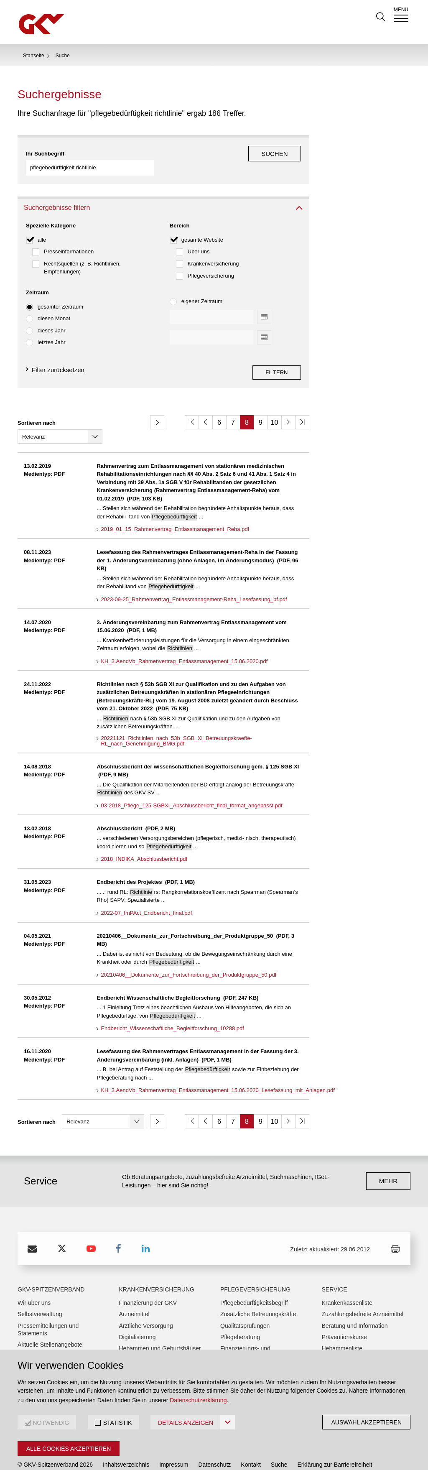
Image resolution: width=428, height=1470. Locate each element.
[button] (163, 194)
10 (274, 408)
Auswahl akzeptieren (366, 1422)
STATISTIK (117, 1422)
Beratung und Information (355, 1304)
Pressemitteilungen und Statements (48, 1308)
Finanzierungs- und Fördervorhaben (245, 1330)
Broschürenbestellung (350, 1338)
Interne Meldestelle (42, 1457)
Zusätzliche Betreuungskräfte (258, 1292)
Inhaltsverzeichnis (126, 1442)
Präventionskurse (344, 1315)
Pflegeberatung (240, 1315)
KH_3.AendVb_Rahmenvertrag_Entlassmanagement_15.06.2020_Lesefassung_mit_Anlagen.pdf (217, 1069)
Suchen (274, 153)
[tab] (163, 194)
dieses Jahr (51, 316)
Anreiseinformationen (45, 1345)
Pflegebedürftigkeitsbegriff (254, 1281)
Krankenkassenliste (347, 1281)
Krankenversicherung (213, 249)
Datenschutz (215, 1442)
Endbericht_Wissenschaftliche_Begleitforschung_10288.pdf (172, 1007)
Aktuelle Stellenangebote (50, 1322)
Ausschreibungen (40, 1334)
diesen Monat (54, 304)
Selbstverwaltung (40, 1292)
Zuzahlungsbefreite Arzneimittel (362, 1292)
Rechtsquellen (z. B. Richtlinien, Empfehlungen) (82, 253)
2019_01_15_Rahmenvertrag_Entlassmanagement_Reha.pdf (175, 507)
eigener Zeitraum (201, 287)
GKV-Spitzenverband (51, 1267)
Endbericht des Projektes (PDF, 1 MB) (146, 860)
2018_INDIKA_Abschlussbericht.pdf (144, 837)
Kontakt (250, 1442)
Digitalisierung (137, 1315)
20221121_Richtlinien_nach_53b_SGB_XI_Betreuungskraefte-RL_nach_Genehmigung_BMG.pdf (176, 719)
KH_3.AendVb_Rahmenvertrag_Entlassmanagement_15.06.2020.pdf (184, 640)
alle (42, 225)
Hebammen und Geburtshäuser (160, 1326)
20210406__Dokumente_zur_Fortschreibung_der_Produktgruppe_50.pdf (188, 953)
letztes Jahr (51, 328)
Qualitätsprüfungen (245, 1304)
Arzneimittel (134, 1292)
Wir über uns (34, 1281)
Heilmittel (131, 1338)
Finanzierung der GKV (148, 1281)
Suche (279, 1442)
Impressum (173, 1442)
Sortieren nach (37, 409)
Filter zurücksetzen (58, 355)
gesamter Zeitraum (60, 292)
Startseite (33, 56)
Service (334, 1267)
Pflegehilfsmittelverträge (251, 1345)
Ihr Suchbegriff (45, 154)
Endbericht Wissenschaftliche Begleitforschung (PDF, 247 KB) (177, 976)
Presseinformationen (69, 238)
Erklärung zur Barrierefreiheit (335, 1442)
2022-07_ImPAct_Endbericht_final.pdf (146, 891)
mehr (388, 1159)
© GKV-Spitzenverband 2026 (55, 1442)
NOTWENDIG (51, 1422)
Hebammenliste (342, 1326)
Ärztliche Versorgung (146, 1304)
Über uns (199, 238)
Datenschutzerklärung (198, 1400)
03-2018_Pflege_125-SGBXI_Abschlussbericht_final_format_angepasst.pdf (191, 784)
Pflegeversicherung (211, 261)
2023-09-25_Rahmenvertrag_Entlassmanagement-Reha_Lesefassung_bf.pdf (194, 578)
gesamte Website (202, 225)
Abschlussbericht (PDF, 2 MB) (136, 807)
